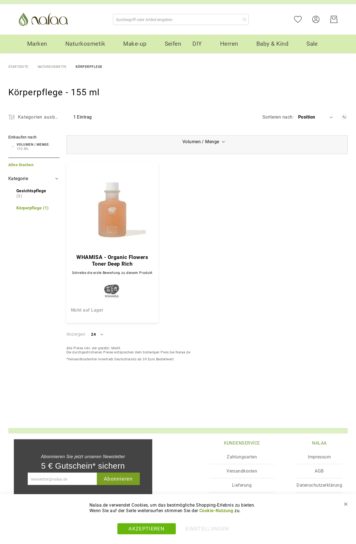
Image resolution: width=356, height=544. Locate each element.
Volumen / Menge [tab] (200, 141)
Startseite (18, 67)
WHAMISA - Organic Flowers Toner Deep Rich (112, 260)
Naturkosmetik (52, 67)
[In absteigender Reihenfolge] (344, 117)
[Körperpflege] (32, 208)
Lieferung (242, 485)
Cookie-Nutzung (216, 510)
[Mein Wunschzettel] (301, 19)
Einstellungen (207, 529)
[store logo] (44, 19)
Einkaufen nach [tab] (22, 137)
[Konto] (319, 19)
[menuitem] (37, 44)
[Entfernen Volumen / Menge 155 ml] (12, 146)
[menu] (178, 44)
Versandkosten (241, 471)
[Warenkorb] (333, 19)
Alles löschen (20, 165)
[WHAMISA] (112, 292)
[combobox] (181, 19)
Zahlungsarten (242, 457)
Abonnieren (118, 479)
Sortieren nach (277, 117)
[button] (316, 117)
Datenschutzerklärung (319, 485)
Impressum (319, 457)
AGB (319, 471)
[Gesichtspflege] (33, 193)
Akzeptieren (146, 529)
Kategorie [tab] (18, 178)
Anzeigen (76, 334)
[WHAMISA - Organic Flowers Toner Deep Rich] (112, 209)
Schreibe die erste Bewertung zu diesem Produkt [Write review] (112, 273)
